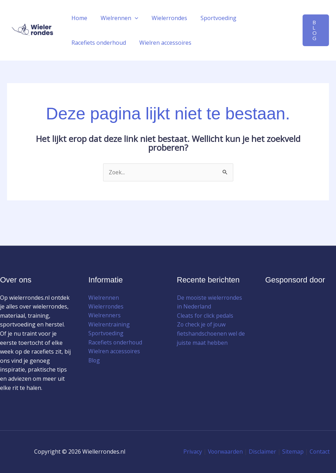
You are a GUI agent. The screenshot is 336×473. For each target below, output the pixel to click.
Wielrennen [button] (116, 18)
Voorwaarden (225, 452)
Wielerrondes (164, 18)
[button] (131, 18)
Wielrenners (104, 315)
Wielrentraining (109, 325)
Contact (320, 452)
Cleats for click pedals (205, 315)
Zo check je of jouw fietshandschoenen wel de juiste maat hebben (211, 334)
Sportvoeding (211, 18)
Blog (94, 361)
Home (78, 18)
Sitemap (293, 452)
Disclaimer (263, 452)
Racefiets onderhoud (97, 42)
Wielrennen (103, 297)
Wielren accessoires (162, 42)
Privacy (192, 452)
